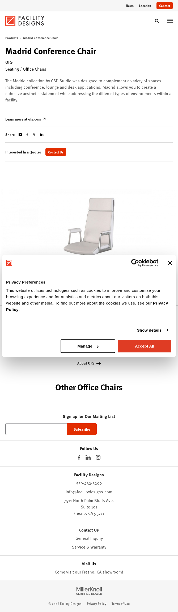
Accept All (144, 346)
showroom (112, 572)
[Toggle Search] (157, 21)
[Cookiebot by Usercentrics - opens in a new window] (135, 263)
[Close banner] (170, 263)
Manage (88, 346)
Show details (149, 330)
